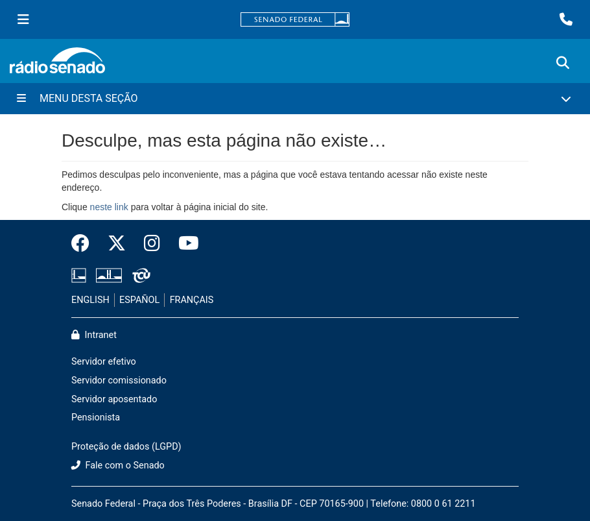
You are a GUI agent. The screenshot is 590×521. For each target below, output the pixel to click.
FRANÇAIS (192, 300)
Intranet (94, 335)
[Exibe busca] (562, 63)
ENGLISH (90, 300)
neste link (109, 207)
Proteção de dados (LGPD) (126, 446)
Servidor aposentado (114, 399)
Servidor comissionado (119, 380)
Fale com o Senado (118, 465)
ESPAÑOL (139, 300)
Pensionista (95, 417)
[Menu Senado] (23, 19)
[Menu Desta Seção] (295, 98)
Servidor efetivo (103, 361)
